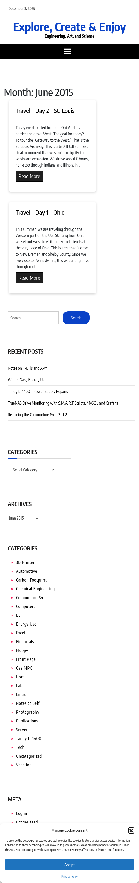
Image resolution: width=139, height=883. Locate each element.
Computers (25, 606)
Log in (21, 813)
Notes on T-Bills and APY (27, 368)
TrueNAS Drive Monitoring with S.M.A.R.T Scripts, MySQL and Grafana (63, 403)
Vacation (24, 764)
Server (22, 729)
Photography (27, 712)
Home (21, 676)
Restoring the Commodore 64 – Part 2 (37, 414)
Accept (69, 864)
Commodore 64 (29, 597)
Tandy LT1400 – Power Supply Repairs (38, 391)
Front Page (26, 659)
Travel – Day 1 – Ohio (40, 212)
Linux (21, 694)
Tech (20, 747)
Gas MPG (24, 668)
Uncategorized (29, 756)
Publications (27, 720)
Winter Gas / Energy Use (27, 379)
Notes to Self (28, 703)
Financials (25, 641)
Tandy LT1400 (28, 738)
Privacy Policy (69, 876)
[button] (131, 830)
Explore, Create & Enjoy (69, 26)
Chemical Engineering (35, 588)
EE (18, 615)
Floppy (22, 650)
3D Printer (25, 562)
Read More (29, 176)
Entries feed (27, 822)
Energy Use (26, 624)
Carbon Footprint (31, 580)
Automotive (26, 571)
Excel (20, 632)
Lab (19, 685)
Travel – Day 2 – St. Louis (45, 110)
